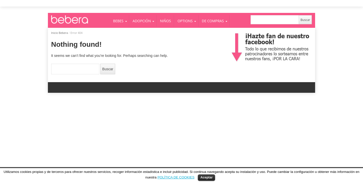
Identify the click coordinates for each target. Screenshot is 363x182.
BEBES (118, 20)
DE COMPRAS (213, 20)
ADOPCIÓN (142, 20)
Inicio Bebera (59, 33)
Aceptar (206, 177)
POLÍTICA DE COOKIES (176, 177)
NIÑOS (165, 20)
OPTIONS (185, 20)
